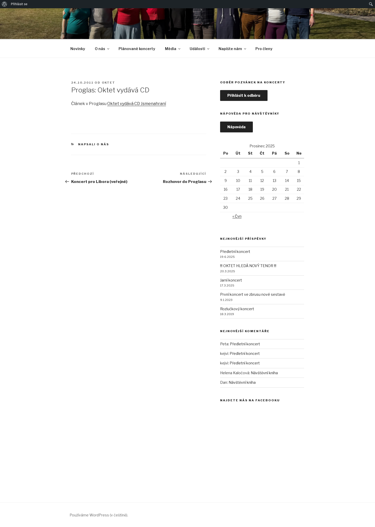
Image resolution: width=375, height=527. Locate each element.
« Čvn (236, 216)
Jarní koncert (231, 280)
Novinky (77, 48)
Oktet (108, 82)
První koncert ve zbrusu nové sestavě (252, 294)
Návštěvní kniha (264, 373)
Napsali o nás (93, 144)
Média (173, 48)
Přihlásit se (19, 4)
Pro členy (263, 48)
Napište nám (233, 48)
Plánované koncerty (137, 48)
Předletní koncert (235, 251)
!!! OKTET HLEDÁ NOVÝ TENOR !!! (248, 266)
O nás (102, 48)
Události (200, 48)
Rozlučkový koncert (237, 309)
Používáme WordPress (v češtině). (99, 515)
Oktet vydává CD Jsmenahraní (136, 103)
